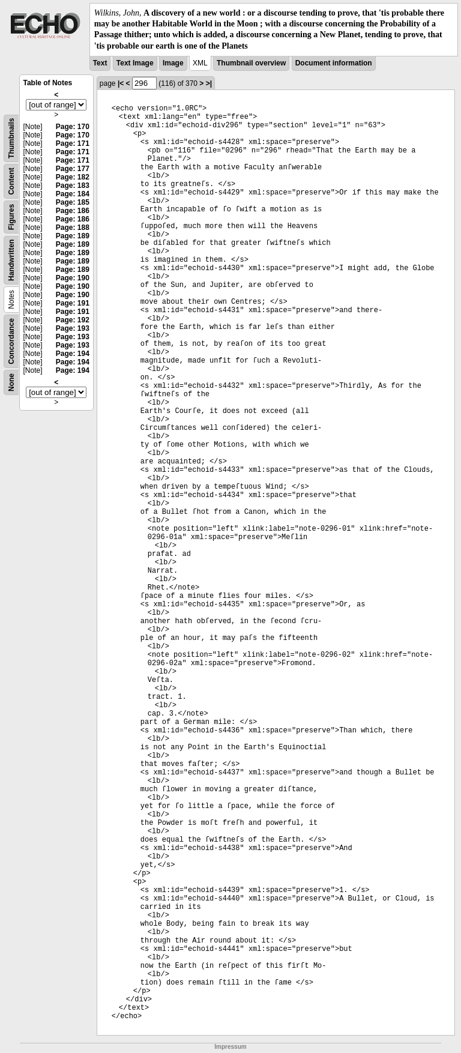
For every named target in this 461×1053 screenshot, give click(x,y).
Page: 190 (72, 278)
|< (121, 83)
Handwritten (11, 259)
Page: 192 (72, 320)
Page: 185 (72, 202)
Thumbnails (11, 138)
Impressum (230, 1046)
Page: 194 (72, 353)
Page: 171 (72, 143)
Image (173, 63)
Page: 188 (72, 227)
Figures (11, 217)
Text (100, 63)
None (11, 382)
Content (11, 181)
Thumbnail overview (251, 63)
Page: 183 (72, 185)
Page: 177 (72, 168)
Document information (333, 63)
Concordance (11, 341)
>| (209, 83)
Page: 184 (72, 194)
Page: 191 (72, 303)
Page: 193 (72, 328)
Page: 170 (72, 126)
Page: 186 (72, 211)
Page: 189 (72, 236)
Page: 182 (72, 177)
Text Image (135, 63)
